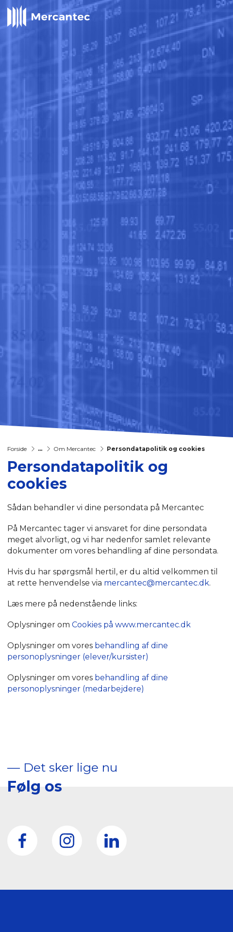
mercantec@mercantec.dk (156, 582)
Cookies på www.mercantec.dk (131, 624)
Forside (17, 448)
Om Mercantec (74, 448)
